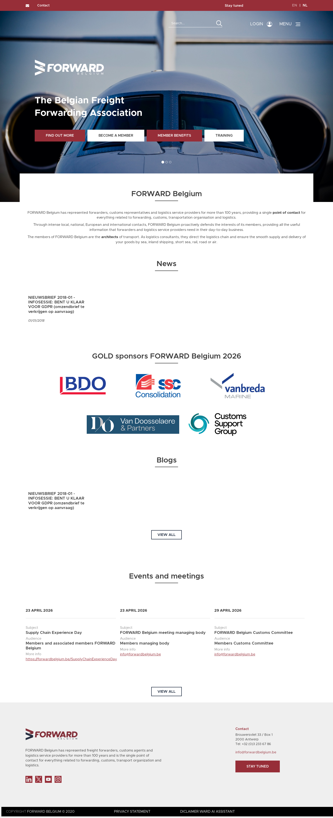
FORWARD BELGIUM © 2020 (50, 811)
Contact (43, 5)
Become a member (116, 135)
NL (305, 5)
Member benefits (174, 135)
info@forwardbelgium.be (140, 654)
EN (294, 5)
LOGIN (256, 24)
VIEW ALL (166, 535)
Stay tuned (234, 5)
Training (224, 135)
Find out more (60, 135)
